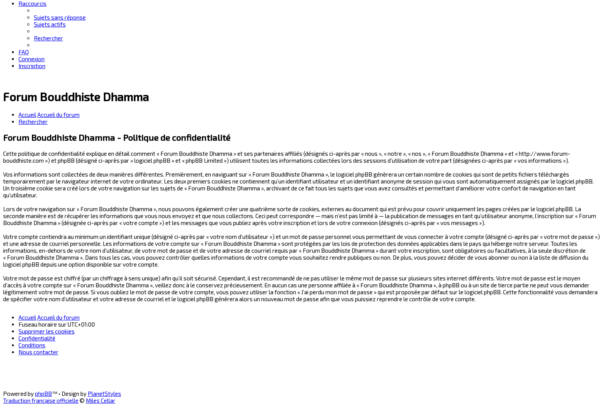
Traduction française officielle (40, 400)
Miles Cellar (100, 400)
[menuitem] (60, 17)
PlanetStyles (104, 393)
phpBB (43, 393)
